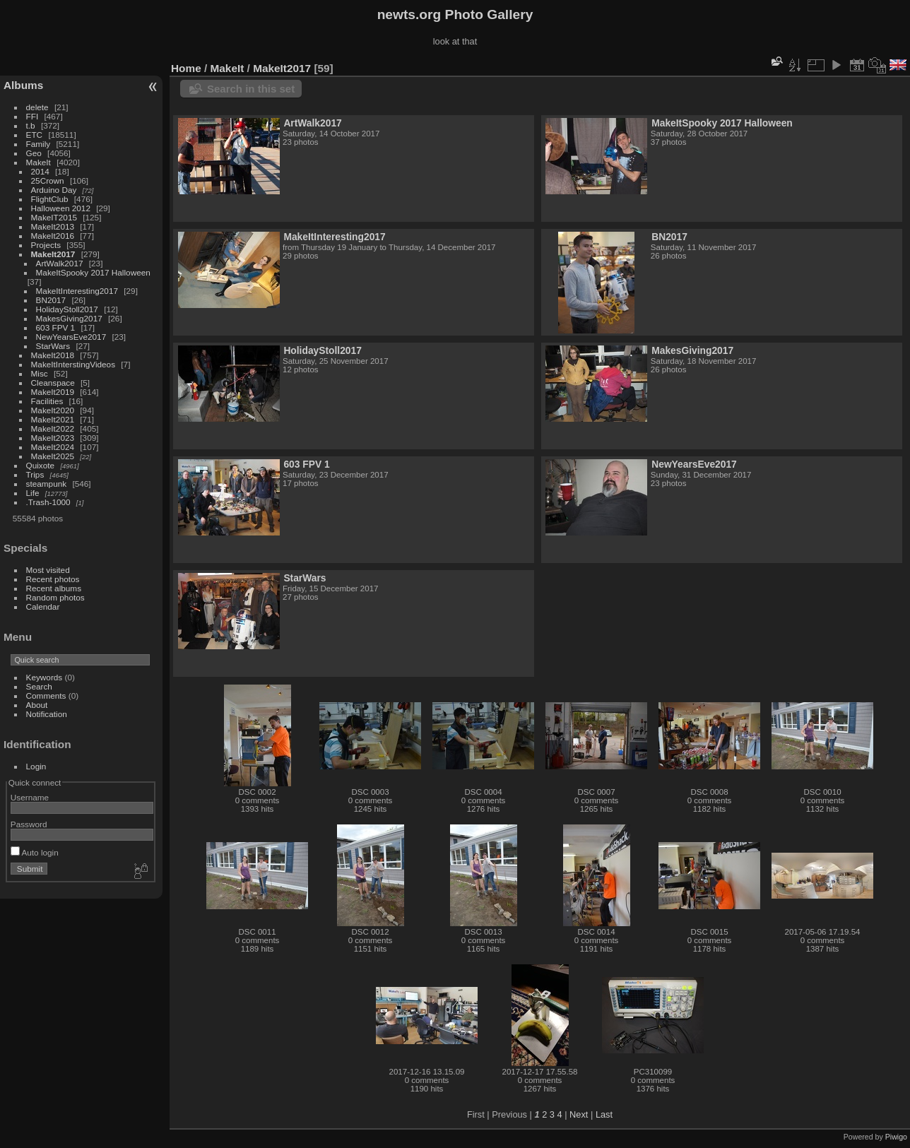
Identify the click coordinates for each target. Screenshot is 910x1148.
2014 (40, 171)
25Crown (47, 180)
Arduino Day (54, 189)
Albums (23, 85)
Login (36, 766)
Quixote (40, 465)
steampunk (46, 483)
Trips (35, 474)
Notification (46, 713)
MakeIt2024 (52, 446)
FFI (32, 116)
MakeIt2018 (52, 355)
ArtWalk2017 (59, 263)
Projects (46, 244)
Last (604, 1114)
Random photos (55, 597)
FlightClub (50, 198)
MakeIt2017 (53, 254)
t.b (30, 125)
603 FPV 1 (56, 327)
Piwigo (896, 1136)
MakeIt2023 (52, 437)
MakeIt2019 (52, 391)
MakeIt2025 (52, 456)
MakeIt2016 (52, 235)
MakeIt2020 (52, 410)
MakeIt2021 (52, 419)
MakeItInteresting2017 (77, 290)
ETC (34, 134)
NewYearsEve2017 (71, 336)
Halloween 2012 (60, 208)
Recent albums (53, 588)
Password (29, 824)
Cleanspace (53, 382)
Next (578, 1114)
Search (39, 686)
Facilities (47, 401)
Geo (34, 153)
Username (30, 797)
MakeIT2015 (54, 217)
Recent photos (53, 579)
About (37, 704)
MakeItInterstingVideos (73, 364)
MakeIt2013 (52, 226)
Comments (46, 695)
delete (37, 107)
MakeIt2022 (52, 428)
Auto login (35, 852)
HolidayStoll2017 (67, 309)
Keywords (44, 677)
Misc (39, 373)
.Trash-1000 (48, 502)
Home (186, 68)
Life (33, 492)
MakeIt (38, 162)
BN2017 (51, 299)
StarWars (53, 345)
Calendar (43, 606)
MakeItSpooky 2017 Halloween (93, 272)
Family (38, 143)
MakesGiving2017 (69, 318)
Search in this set (251, 89)
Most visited (48, 569)
